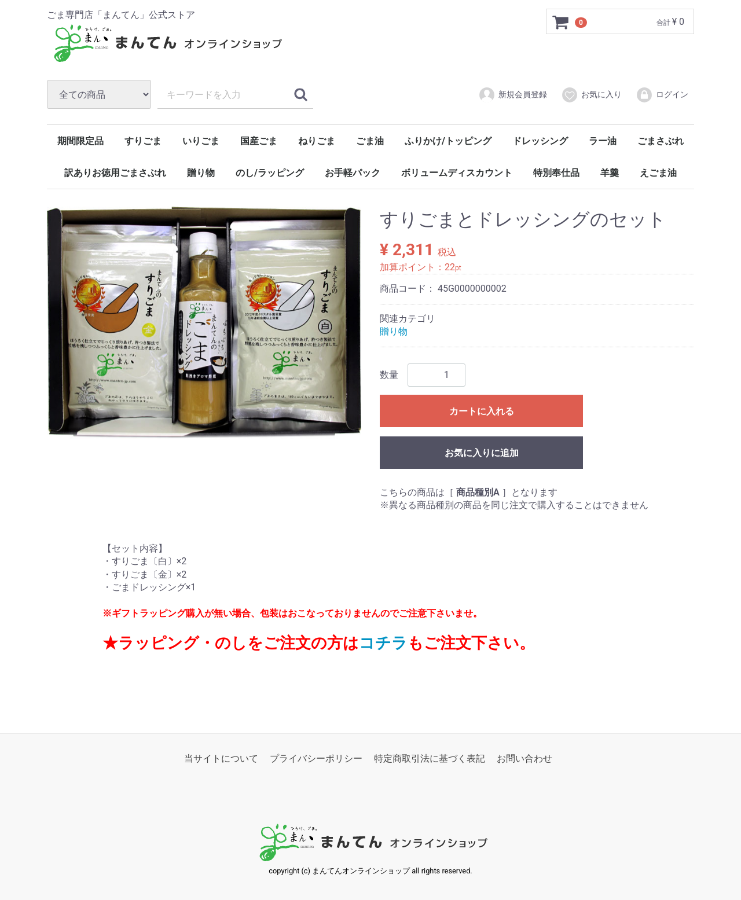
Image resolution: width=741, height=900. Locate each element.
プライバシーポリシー (316, 758)
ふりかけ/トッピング (448, 140)
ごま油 (370, 140)
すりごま (143, 140)
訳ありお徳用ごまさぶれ (115, 172)
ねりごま (316, 140)
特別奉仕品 (556, 172)
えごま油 (658, 172)
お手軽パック (352, 172)
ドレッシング (540, 140)
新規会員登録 (512, 95)
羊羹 (609, 172)
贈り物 (201, 172)
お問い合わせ (524, 758)
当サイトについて (221, 758)
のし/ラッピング (270, 172)
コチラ (383, 643)
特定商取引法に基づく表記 (429, 758)
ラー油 (603, 140)
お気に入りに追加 (482, 452)
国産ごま (258, 140)
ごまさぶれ (660, 140)
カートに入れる (481, 410)
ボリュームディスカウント (456, 172)
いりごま (200, 140)
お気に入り (591, 95)
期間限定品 (80, 140)
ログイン (662, 95)
